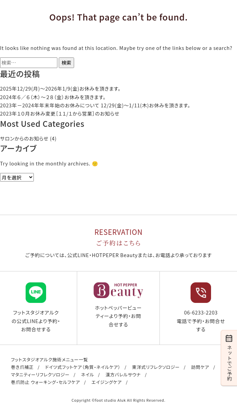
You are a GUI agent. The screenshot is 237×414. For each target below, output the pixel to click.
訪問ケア (200, 367)
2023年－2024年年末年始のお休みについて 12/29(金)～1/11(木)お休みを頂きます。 (95, 105)
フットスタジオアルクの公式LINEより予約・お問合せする (36, 307)
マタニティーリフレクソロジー (40, 374)
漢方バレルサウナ (123, 374)
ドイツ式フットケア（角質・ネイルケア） (83, 367)
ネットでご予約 (229, 357)
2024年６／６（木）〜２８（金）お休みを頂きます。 (53, 97)
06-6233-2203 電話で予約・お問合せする (201, 307)
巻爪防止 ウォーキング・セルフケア (45, 382)
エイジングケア (107, 382)
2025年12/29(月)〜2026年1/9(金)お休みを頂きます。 (60, 88)
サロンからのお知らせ (24, 138)
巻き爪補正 (22, 367)
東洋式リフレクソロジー (156, 367)
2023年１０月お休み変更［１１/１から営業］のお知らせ (60, 113)
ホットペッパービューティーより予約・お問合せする (118, 305)
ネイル (87, 374)
